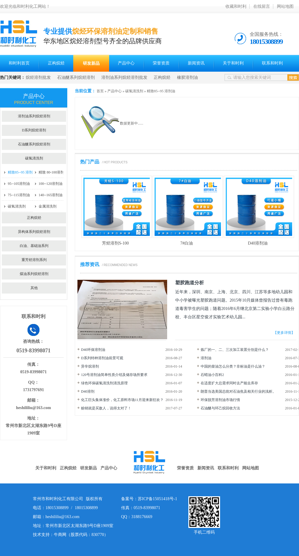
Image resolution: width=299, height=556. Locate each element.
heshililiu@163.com (33, 408)
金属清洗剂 (48, 206)
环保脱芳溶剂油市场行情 (220, 400)
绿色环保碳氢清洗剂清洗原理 (104, 383)
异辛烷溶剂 (90, 366)
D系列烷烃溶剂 (34, 130)
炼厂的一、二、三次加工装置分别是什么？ (235, 350)
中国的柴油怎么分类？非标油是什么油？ (233, 366)
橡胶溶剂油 (187, 77)
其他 (34, 288)
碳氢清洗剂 (134, 91)
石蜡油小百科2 (212, 375)
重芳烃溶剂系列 (34, 260)
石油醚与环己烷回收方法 (220, 408)
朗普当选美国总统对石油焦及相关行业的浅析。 (238, 391)
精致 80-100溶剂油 (53, 172)
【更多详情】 (284, 333)
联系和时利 (272, 63)
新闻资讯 (196, 63)
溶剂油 (206, 358)
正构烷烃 (56, 63)
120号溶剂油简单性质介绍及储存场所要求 (114, 375)
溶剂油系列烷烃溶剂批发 (124, 77)
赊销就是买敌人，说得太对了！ (106, 408)
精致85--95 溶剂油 (161, 91)
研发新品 (91, 63)
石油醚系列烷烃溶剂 (76, 77)
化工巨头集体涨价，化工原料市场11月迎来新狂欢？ (122, 400)
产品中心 (126, 63)
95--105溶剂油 (19, 184)
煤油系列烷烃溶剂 (34, 274)
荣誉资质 (161, 63)
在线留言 (261, 6)
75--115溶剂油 (19, 195)
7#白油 (186, 243)
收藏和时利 (235, 6)
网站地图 (285, 6)
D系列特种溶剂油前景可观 (102, 358)
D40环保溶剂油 (93, 350)
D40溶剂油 (258, 243)
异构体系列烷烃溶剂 (34, 232)
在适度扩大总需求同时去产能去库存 (229, 383)
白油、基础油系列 (34, 246)
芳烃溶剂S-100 (115, 243)
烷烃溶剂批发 (38, 77)
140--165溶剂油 (50, 195)
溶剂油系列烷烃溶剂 (34, 116)
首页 (100, 91)
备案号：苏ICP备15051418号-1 (149, 499)
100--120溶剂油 (50, 184)
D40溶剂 (87, 391)
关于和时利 (233, 63)
